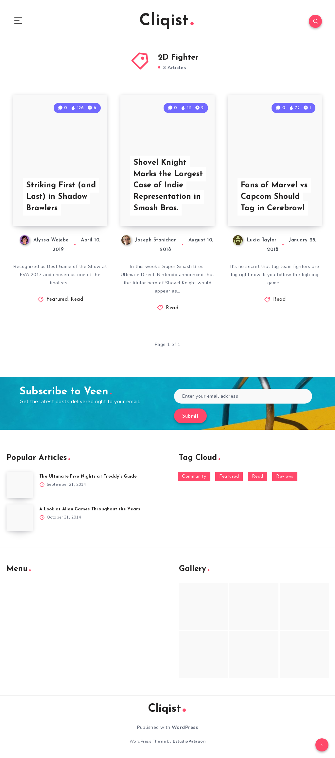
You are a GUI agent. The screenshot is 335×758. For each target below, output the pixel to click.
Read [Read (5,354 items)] (257, 476)
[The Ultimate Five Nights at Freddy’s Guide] (20, 485)
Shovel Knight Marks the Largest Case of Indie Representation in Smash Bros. (168, 185)
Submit (190, 416)
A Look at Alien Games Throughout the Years (89, 509)
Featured (57, 299)
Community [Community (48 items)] (194, 476)
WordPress (185, 727)
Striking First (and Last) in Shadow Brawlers (61, 196)
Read (77, 299)
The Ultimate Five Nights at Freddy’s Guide (88, 476)
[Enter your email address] (243, 396)
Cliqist (166, 21)
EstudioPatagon (189, 741)
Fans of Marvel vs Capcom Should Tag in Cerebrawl (274, 196)
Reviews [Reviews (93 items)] (284, 476)
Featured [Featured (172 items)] (229, 476)
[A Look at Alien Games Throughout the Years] (20, 517)
